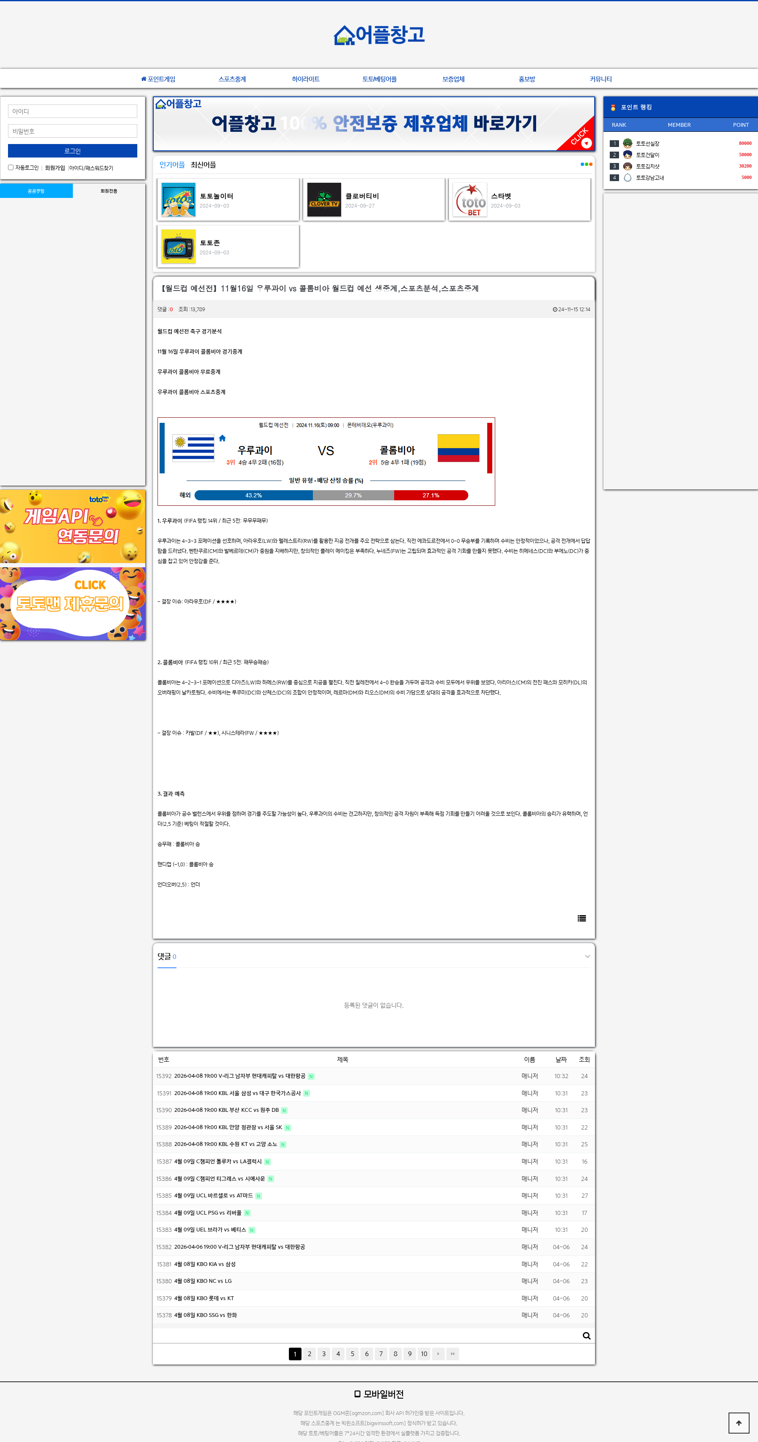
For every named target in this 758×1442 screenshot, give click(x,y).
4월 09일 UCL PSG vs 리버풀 (208, 1212)
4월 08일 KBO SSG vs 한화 (205, 1315)
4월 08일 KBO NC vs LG (203, 1280)
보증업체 (453, 79)
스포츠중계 (232, 79)
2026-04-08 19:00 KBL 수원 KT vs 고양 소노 (226, 1144)
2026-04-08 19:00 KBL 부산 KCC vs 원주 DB (227, 1110)
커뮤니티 (601, 79)
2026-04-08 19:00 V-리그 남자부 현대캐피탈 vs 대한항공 (240, 1075)
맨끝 (452, 1354)
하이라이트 (306, 79)
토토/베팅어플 (380, 79)
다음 (438, 1354)
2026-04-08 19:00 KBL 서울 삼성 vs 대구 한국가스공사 (238, 1093)
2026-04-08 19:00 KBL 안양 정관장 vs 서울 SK (228, 1127)
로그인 (72, 151)
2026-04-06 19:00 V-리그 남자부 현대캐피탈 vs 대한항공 (239, 1246)
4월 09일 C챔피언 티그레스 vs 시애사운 (220, 1178)
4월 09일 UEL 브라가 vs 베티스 (211, 1229)
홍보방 (527, 79)
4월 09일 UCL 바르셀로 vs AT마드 (214, 1195)
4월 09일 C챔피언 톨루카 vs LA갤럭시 (218, 1161)
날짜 (561, 1059)
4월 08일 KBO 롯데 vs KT (204, 1298)
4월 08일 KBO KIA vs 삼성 (205, 1264)
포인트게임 (158, 79)
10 (424, 1354)
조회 (584, 1059)
